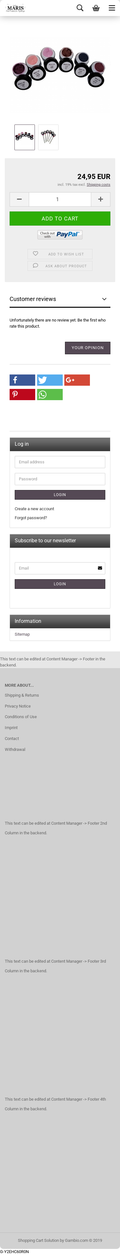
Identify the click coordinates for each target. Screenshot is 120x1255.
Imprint (11, 727)
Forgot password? (31, 517)
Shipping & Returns (22, 695)
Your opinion (88, 347)
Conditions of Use (21, 716)
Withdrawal (15, 749)
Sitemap (22, 634)
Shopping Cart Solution (38, 1240)
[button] (22, 380)
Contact (12, 738)
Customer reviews (33, 299)
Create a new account (34, 508)
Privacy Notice (18, 706)
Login (60, 495)
